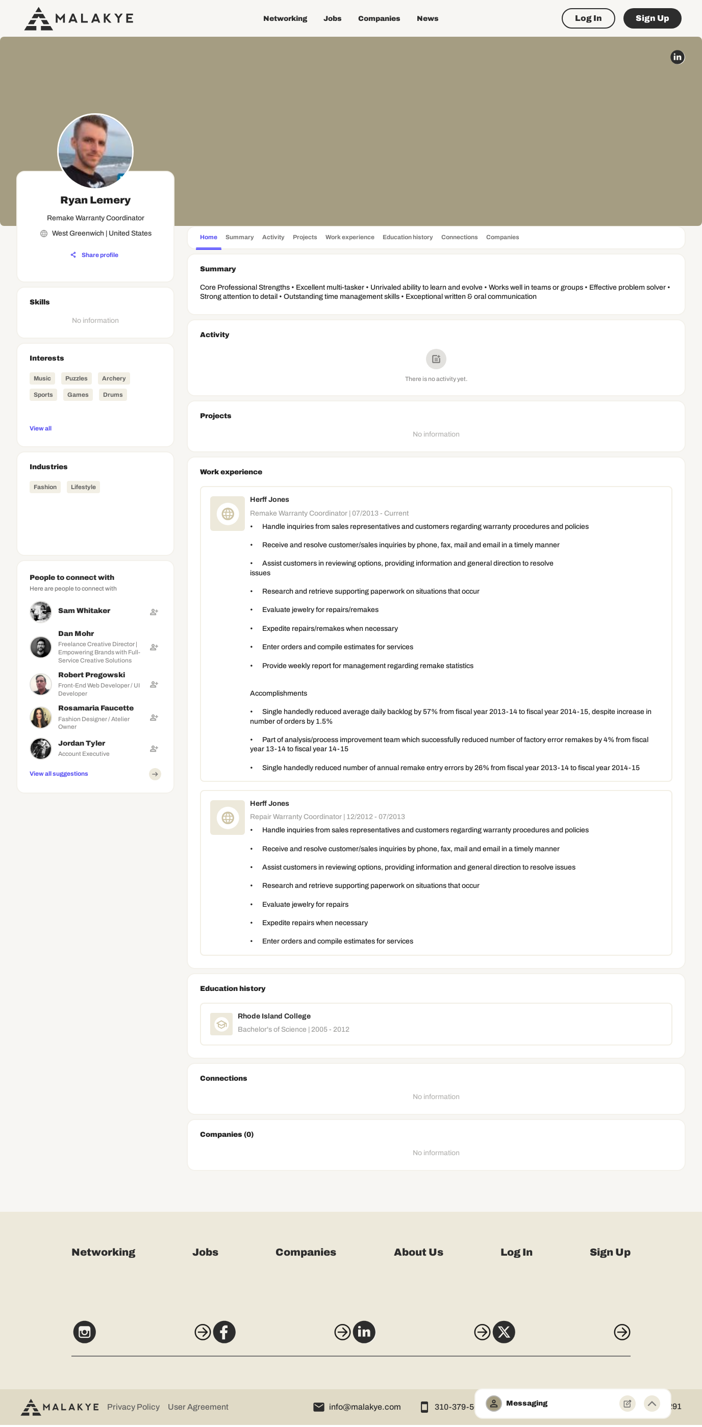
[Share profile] (94, 255)
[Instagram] (122, 1339)
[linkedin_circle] (677, 57)
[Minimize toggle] (652, 1403)
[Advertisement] (95, 861)
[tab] (208, 238)
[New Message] (627, 1403)
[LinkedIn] (427, 1339)
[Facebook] (275, 1339)
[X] (580, 1339)
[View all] (95, 428)
